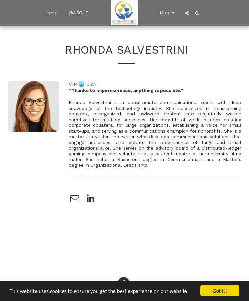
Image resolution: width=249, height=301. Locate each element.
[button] (187, 13)
